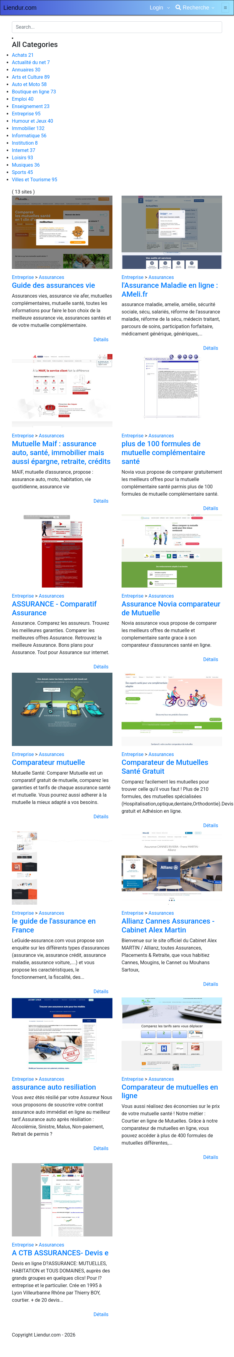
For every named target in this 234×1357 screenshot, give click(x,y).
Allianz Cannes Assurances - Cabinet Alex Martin (168, 925)
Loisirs (22, 158)
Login (157, 8)
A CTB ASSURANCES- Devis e (60, 1253)
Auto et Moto (29, 84)
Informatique (29, 136)
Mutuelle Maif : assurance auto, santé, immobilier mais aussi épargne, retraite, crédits (61, 453)
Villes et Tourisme (34, 180)
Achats (23, 55)
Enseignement (30, 106)
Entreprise (26, 114)
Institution (25, 143)
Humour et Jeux (32, 121)
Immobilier (28, 128)
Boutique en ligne (34, 92)
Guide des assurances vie (53, 285)
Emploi (23, 99)
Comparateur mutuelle (48, 762)
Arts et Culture (31, 77)
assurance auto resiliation (54, 1087)
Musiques (26, 165)
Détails (101, 339)
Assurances (51, 277)
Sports (22, 172)
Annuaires (26, 70)
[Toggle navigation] (225, 8)
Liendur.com (20, 7)
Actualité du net (31, 62)
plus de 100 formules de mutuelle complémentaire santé (163, 453)
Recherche (192, 8)
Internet (23, 150)
